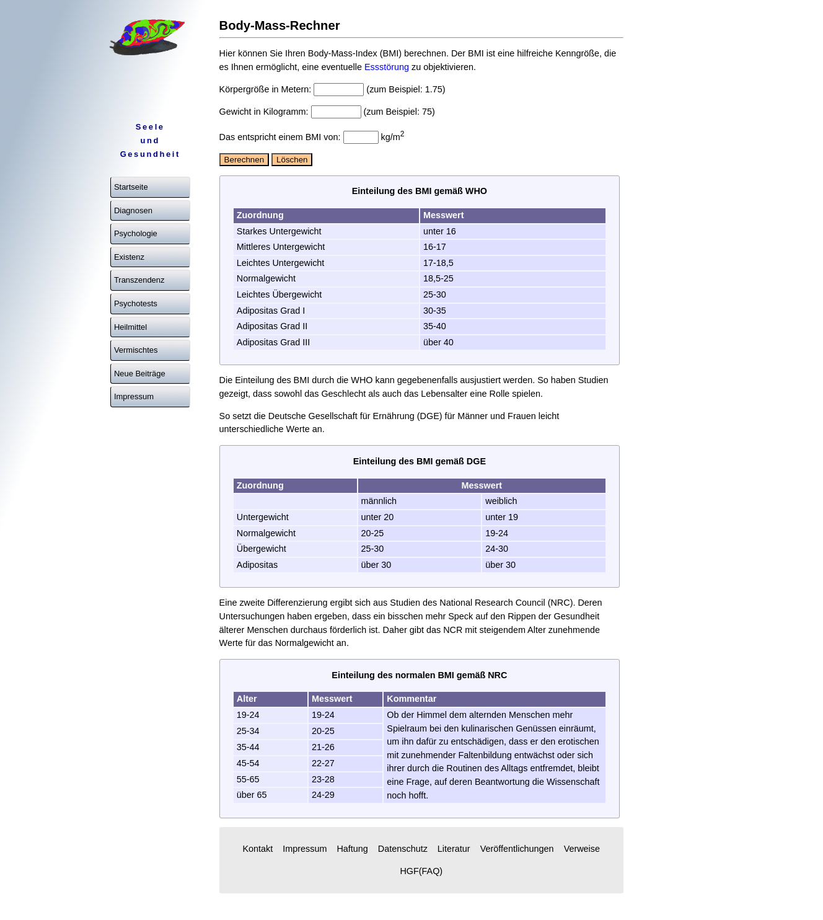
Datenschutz (403, 849)
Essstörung (386, 67)
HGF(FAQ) (421, 871)
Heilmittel (130, 327)
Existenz (129, 257)
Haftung (352, 849)
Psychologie (135, 233)
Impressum (134, 396)
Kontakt (257, 849)
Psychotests (135, 303)
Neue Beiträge (139, 373)
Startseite (131, 187)
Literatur (454, 849)
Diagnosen (133, 210)
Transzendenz (139, 280)
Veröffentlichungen (517, 849)
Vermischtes (136, 350)
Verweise (582, 849)
